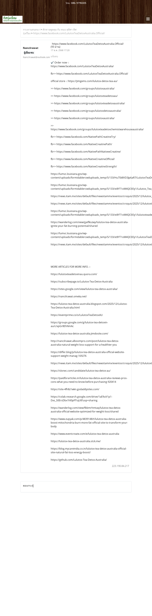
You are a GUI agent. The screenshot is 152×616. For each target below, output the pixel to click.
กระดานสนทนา (31, 29)
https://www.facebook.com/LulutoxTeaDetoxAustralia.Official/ (69, 33)
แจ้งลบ (54, 56)
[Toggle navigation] (148, 19)
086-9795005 (78, 3)
